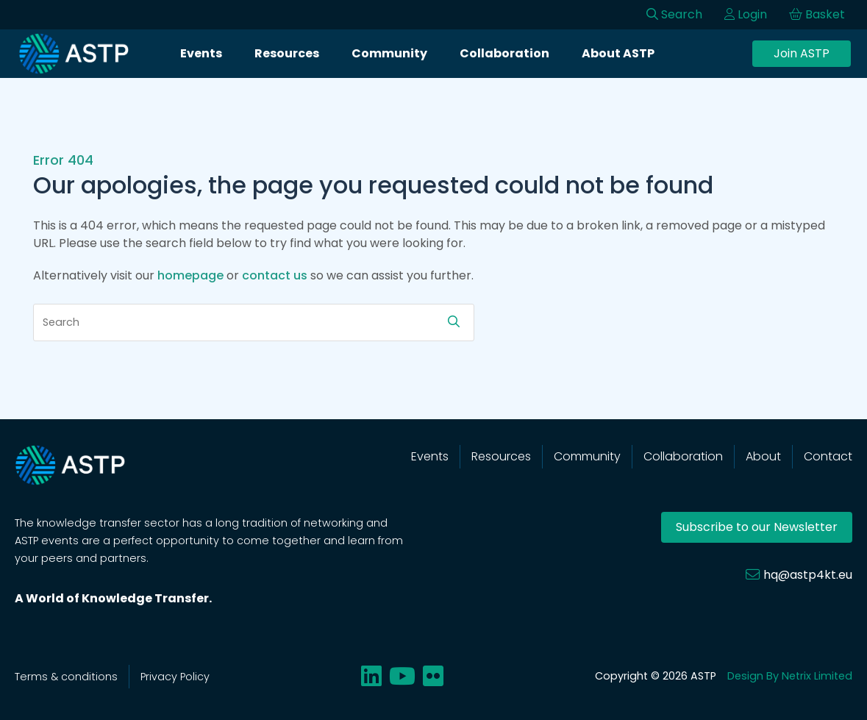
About (763, 456)
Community (389, 53)
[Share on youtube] (402, 676)
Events (201, 53)
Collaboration (504, 53)
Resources (286, 53)
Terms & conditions (66, 676)
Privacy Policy (175, 676)
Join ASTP (801, 53)
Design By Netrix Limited (789, 676)
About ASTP (618, 53)
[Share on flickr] (433, 676)
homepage (190, 275)
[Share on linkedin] (371, 676)
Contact (828, 456)
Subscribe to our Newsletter (757, 526)
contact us (274, 275)
